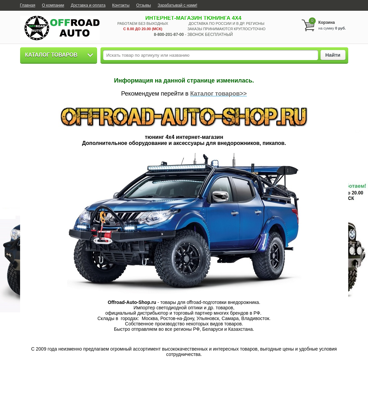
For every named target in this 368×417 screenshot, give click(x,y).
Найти (333, 55)
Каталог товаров (51, 55)
